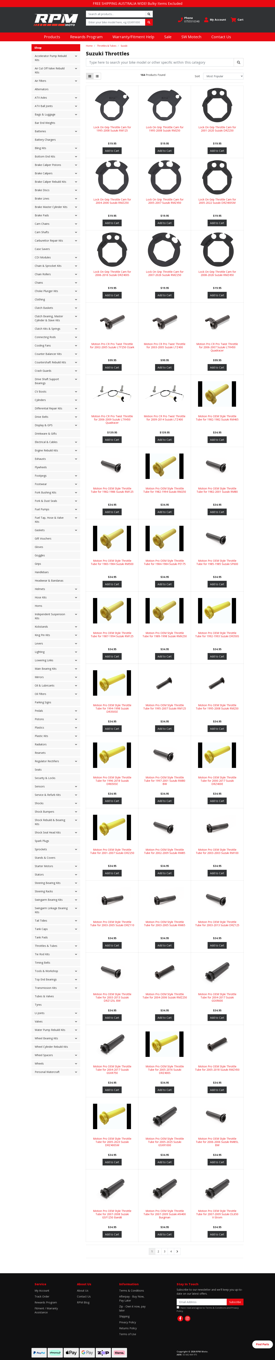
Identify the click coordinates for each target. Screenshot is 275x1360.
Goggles (40, 555)
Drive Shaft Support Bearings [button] (47, 381)
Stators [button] (39, 874)
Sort (197, 76)
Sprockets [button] (41, 849)
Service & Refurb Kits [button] (48, 795)
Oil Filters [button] (40, 694)
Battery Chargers (45, 139)
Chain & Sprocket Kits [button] (48, 266)
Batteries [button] (40, 131)
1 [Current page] (152, 1251)
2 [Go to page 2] (158, 1251)
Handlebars (42, 572)
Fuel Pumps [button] (42, 509)
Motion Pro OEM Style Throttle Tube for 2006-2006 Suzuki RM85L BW (217, 1142)
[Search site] (149, 14)
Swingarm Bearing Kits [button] (49, 900)
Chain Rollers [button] (43, 274)
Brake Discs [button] (42, 190)
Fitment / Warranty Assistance (46, 1310)
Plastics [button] (39, 727)
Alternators (42, 89)
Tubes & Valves (44, 996)
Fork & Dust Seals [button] (46, 501)
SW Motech (191, 36)
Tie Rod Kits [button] (42, 954)
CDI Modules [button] (43, 257)
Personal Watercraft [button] (47, 1072)
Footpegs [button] (41, 475)
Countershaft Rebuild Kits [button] (50, 362)
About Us (82, 1290)
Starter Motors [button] (44, 866)
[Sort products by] (223, 76)
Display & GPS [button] (44, 425)
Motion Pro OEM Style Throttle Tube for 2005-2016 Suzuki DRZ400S (165, 1070)
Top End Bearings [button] (46, 979)
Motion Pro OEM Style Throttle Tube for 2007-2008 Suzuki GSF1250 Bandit (112, 1214)
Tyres (38, 1004)
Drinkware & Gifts (46, 433)
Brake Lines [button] (42, 198)
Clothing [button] (40, 299)
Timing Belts (42, 962)
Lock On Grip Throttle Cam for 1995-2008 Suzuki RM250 (165, 128)
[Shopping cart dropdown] (237, 19)
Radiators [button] (41, 744)
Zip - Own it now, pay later (132, 1308)
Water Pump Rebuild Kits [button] (50, 1030)
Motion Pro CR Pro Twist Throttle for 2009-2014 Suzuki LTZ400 (164, 417)
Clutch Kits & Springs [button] (47, 328)
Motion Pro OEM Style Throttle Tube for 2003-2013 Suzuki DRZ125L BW (112, 997)
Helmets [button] (40, 589)
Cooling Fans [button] (43, 345)
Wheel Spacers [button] (44, 1055)
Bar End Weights (45, 123)
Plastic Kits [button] (41, 736)
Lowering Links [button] (44, 660)
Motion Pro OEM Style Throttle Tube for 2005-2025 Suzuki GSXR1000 (165, 1142)
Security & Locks (45, 778)
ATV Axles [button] (41, 97)
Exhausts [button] (40, 459)
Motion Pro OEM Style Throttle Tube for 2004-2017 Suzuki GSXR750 (112, 1070)
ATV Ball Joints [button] (44, 106)
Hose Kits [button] (41, 597)
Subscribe (235, 1302)
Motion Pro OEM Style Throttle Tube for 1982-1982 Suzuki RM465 (217, 417)
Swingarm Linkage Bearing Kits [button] (51, 910)
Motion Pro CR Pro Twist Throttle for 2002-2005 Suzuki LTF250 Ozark (112, 345)
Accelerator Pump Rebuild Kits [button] (51, 58)
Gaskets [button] (40, 530)
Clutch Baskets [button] (44, 308)
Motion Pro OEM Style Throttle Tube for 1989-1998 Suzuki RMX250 (164, 634)
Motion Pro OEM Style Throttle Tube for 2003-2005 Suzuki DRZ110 (112, 923)
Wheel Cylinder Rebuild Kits (51, 1046)
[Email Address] (202, 1302)
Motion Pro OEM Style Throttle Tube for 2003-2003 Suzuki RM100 (217, 851)
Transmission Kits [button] (46, 988)
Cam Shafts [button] (42, 232)
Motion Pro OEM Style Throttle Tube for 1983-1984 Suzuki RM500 (112, 562)
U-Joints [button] (39, 1013)
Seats (38, 769)
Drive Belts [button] (41, 417)
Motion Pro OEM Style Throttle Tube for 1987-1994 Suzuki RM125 (112, 634)
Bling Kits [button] (40, 148)
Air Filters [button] (40, 81)
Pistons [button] (39, 719)
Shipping (124, 1316)
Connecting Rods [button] (45, 337)
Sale (167, 36)
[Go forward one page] (177, 1251)
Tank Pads (41, 937)
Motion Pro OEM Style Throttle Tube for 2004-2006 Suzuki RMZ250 (164, 995)
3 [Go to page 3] (164, 1251)
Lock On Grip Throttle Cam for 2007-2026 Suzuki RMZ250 (165, 273)
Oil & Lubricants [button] (44, 685)
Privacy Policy (127, 1322)
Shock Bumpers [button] (44, 811)
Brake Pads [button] (42, 215)
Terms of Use (127, 1334)
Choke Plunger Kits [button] (46, 291)
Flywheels (41, 467)
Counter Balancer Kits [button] (48, 354)
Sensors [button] (40, 786)
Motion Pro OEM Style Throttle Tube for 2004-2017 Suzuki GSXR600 (217, 997)
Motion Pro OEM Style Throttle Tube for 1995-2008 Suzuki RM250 (217, 706)
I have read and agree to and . (208, 1309)
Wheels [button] (39, 1063)
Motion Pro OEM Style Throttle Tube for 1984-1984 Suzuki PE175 (165, 562)
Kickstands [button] (41, 626)
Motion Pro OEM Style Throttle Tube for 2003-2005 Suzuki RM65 (164, 923)
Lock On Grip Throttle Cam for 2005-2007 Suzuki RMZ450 (165, 201)
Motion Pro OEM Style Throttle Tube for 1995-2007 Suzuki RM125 (164, 706)
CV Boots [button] (40, 391)
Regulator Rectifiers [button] (47, 761)
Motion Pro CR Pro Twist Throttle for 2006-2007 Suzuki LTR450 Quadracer (217, 347)
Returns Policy (128, 1328)
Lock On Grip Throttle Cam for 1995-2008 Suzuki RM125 (112, 128)
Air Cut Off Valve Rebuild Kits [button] (50, 70)
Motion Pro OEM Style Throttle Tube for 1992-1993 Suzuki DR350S (217, 634)
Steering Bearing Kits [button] (48, 883)
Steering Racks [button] (44, 891)
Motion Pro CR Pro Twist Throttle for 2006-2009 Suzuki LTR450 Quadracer (112, 419)
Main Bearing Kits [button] (46, 668)
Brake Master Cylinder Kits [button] (51, 207)
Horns (38, 606)
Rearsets (40, 753)
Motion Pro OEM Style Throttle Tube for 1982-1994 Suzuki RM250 (164, 490)
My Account (42, 1290)
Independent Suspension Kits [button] (50, 616)
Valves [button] (39, 1021)
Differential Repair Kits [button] (48, 408)
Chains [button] (39, 282)
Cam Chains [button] (42, 224)
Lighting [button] (39, 652)
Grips (38, 564)
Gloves (39, 547)
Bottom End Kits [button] (45, 156)
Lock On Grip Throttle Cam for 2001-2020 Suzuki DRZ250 (217, 128)
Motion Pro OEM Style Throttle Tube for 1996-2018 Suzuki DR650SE (112, 781)
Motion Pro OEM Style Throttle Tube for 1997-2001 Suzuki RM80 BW (164, 781)
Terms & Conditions (131, 1290)
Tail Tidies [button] (41, 920)
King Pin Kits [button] (42, 635)
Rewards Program (86, 36)
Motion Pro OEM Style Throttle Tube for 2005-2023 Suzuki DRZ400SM (112, 1142)
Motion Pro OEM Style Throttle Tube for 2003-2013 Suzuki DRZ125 (217, 923)
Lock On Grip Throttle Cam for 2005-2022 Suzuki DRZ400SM (217, 201)
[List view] (97, 76)
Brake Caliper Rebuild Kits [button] (50, 181)
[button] (189, 19)
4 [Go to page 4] (171, 1251)
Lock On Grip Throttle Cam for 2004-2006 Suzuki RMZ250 (112, 201)
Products (52, 36)
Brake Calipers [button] (44, 173)
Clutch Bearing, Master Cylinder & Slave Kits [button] (49, 318)
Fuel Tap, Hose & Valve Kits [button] (49, 519)
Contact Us (221, 36)
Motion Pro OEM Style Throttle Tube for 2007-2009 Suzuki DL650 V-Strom (217, 1214)
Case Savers (42, 249)
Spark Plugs (42, 841)
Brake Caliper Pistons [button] (48, 165)
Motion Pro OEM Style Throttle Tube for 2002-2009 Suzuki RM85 (164, 851)
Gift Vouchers (43, 538)
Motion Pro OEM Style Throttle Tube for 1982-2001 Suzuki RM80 (217, 490)
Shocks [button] (39, 803)
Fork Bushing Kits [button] (45, 492)
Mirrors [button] (39, 677)
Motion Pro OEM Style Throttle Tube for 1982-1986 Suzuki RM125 (112, 490)
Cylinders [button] (40, 400)
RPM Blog (83, 1302)
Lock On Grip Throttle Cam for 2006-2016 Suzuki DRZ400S (112, 273)
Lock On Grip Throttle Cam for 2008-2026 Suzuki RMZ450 (217, 273)
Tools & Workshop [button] (46, 971)
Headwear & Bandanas (49, 580)
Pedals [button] (39, 710)
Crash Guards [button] (43, 370)
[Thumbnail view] (90, 76)
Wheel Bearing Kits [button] (46, 1038)
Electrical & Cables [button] (46, 442)
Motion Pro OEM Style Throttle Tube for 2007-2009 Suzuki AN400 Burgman (164, 1214)
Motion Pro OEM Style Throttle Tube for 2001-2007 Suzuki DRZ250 (112, 851)
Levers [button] (39, 643)
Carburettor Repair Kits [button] (49, 240)
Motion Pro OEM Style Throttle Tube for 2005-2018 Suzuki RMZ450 (217, 1068)
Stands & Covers (45, 857)
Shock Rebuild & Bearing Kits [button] (50, 822)
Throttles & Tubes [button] (46, 946)
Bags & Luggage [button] (45, 114)
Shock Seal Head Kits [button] (48, 832)
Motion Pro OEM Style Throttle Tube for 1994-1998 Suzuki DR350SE (112, 708)
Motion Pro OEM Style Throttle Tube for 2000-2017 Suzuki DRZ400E (217, 781)
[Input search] (115, 14)
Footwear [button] (41, 484)
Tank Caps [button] (41, 929)
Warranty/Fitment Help (133, 36)
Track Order (42, 1296)
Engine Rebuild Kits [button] (46, 450)
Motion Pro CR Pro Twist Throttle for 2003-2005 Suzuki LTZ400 (164, 345)
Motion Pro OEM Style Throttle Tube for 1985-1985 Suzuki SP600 (217, 562)
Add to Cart (112, 151)
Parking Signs (43, 702)
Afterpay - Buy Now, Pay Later (131, 1298)
